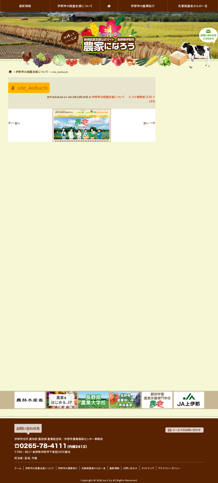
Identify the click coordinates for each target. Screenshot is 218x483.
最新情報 (25, 6)
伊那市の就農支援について (75, 6)
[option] (30, 400)
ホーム (10, 72)
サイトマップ (147, 468)
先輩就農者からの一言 (192, 6)
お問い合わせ (130, 468)
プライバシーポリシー (169, 468)
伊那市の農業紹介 (143, 6)
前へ (14, 123)
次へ (149, 123)
